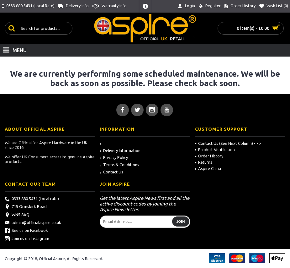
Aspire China (208, 168)
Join (181, 221)
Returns (203, 162)
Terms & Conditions (119, 165)
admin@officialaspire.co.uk (33, 223)
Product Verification (215, 149)
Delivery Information (120, 151)
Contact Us (111, 172)
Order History (209, 156)
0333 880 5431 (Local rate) (32, 199)
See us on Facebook (26, 231)
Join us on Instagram (27, 239)
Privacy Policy (114, 158)
